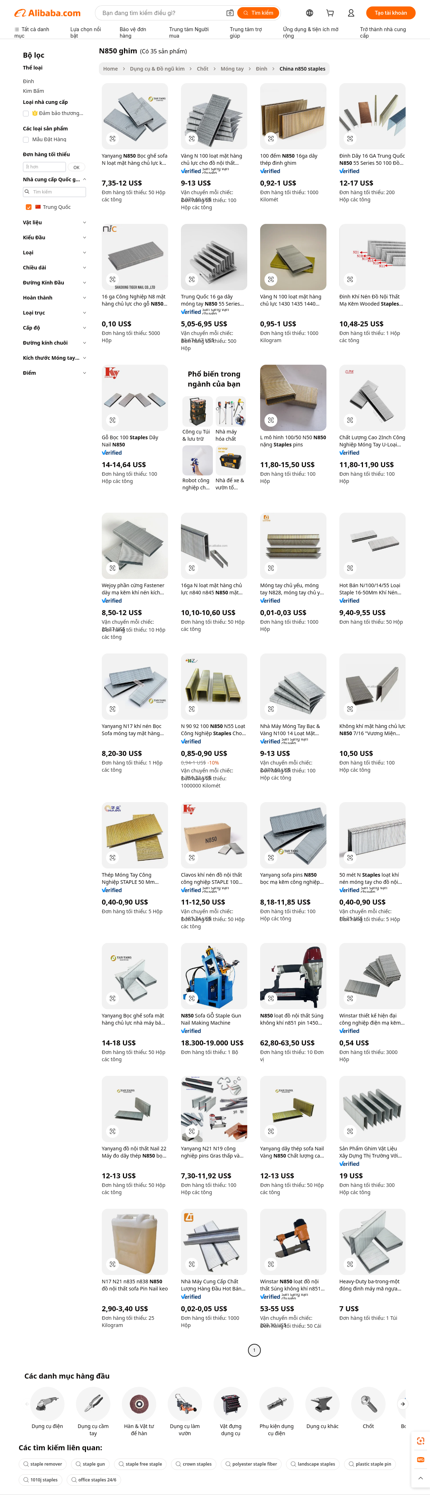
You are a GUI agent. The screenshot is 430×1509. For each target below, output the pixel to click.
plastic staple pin (370, 1464)
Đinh (261, 68)
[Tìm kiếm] (258, 13)
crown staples (194, 1464)
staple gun (90, 1464)
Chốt (202, 68)
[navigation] (54, 701)
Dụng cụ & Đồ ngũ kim (157, 68)
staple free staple (140, 1464)
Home (110, 68)
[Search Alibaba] (161, 13)
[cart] (331, 14)
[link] (420, 1441)
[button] (230, 13)
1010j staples (40, 1480)
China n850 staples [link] (302, 68)
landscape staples (313, 1464)
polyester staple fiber (251, 1464)
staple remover (42, 1464)
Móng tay (232, 68)
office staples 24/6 (93, 1480)
